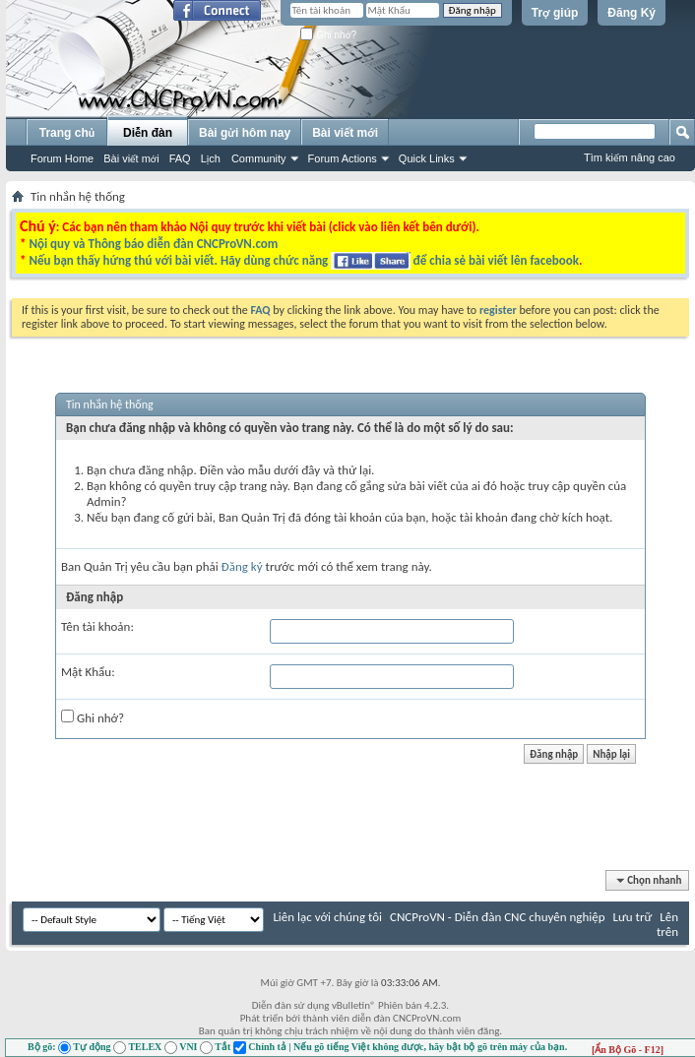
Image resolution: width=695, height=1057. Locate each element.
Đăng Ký (631, 13)
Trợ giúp (555, 13)
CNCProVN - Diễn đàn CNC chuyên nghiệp (497, 916)
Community (258, 158)
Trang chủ (67, 133)
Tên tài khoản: (97, 626)
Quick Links (427, 158)
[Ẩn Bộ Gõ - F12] (627, 1049)
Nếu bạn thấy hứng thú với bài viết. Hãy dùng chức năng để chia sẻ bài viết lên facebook (303, 260)
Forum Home (62, 158)
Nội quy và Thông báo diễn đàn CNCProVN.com (153, 243)
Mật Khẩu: (88, 671)
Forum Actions (342, 158)
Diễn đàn (147, 133)
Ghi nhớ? (328, 35)
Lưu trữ (632, 916)
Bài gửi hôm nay (244, 133)
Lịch (211, 158)
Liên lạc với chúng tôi (327, 916)
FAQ (180, 158)
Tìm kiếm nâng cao (629, 157)
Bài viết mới (130, 158)
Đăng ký (242, 566)
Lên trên (667, 924)
